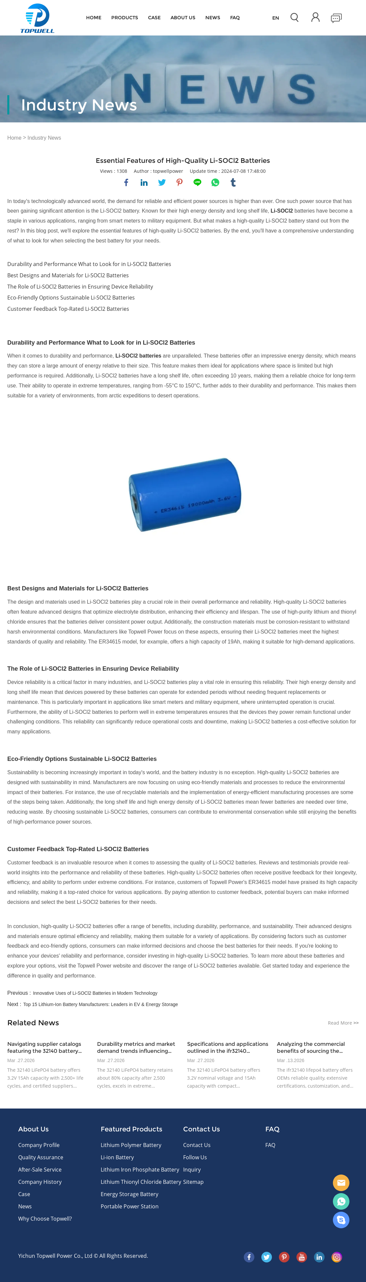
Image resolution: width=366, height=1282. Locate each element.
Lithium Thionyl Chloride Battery (141, 1181)
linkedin (144, 182)
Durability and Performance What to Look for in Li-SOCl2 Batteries (89, 264)
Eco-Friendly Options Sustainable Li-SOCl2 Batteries (71, 297)
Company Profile (39, 1145)
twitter (162, 182)
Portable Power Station (130, 1206)
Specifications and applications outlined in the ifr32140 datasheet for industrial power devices (227, 1047)
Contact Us (197, 1145)
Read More (343, 1023)
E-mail (341, 1183)
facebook (126, 182)
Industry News (44, 137)
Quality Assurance (40, 1157)
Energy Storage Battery (129, 1194)
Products (124, 18)
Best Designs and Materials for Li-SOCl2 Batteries (68, 275)
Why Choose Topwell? (45, 1218)
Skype (341, 1220)
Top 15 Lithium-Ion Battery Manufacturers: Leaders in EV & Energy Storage (100, 1004)
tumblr (233, 182)
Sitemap (193, 1181)
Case (154, 18)
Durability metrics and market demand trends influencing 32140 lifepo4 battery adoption (137, 1047)
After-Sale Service (40, 1169)
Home (93, 18)
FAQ (235, 18)
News (212, 18)
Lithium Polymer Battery (131, 1145)
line (197, 182)
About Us (183, 18)
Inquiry (192, 1169)
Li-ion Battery (117, 1157)
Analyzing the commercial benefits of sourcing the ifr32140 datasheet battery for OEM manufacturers (315, 1047)
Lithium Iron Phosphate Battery (140, 1169)
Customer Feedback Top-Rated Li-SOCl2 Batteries (68, 308)
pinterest (179, 182)
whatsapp (215, 182)
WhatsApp (341, 1201)
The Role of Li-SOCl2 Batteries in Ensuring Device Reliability (80, 286)
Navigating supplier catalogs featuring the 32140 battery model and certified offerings (45, 1047)
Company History (40, 1181)
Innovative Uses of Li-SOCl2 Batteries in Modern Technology (95, 993)
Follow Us (195, 1157)
